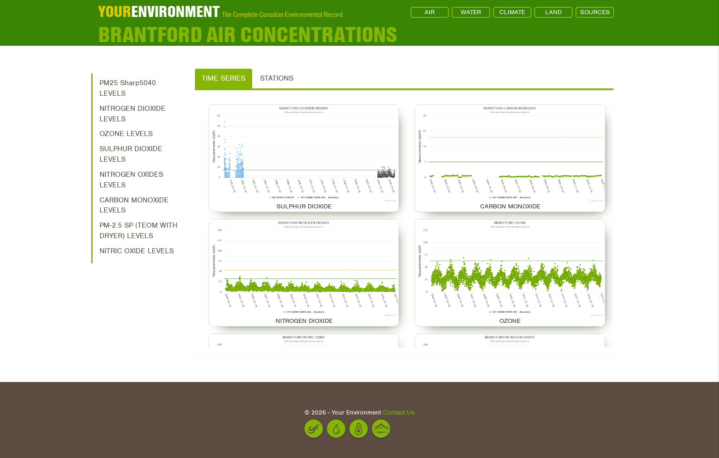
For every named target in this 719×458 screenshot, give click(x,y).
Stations (276, 78)
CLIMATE (512, 12)
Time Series (223, 78)
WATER (471, 12)
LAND (553, 12)
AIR (430, 12)
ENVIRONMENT (159, 11)
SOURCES (595, 12)
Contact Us (399, 412)
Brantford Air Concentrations (247, 34)
